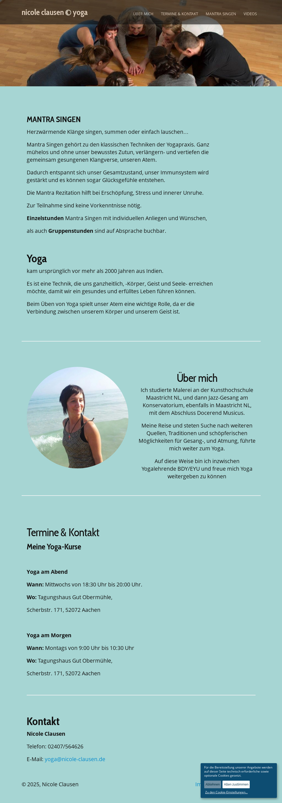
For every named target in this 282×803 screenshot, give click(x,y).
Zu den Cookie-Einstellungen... (226, 792)
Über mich (143, 13)
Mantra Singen (221, 13)
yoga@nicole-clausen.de (75, 759)
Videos (250, 13)
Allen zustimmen (236, 784)
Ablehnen (212, 784)
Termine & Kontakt (179, 13)
